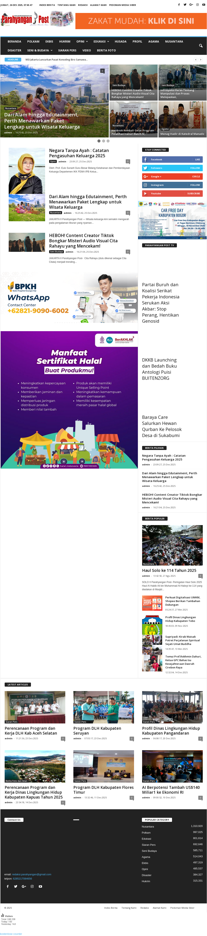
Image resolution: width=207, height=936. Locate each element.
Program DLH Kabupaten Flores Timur (103, 790)
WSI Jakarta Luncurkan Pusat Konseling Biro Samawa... (57, 59)
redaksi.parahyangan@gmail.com (31, 874)
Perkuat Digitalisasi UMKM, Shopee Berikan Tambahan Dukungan (182, 601)
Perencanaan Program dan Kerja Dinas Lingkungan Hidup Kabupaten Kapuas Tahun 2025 (34, 792)
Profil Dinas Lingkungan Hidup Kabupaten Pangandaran (171, 731)
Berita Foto (106, 50)
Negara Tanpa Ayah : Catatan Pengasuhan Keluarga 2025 (79, 153)
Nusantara (174, 41)
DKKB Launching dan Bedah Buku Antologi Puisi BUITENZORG (159, 369)
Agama (153, 41)
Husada (121, 41)
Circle (196, 176)
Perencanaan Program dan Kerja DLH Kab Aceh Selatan (31, 731)
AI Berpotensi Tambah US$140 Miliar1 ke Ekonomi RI (171, 790)
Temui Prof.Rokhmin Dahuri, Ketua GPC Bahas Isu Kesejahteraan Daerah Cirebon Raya (183, 662)
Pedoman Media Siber (122, 4)
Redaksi (83, 4)
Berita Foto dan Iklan (16, 781)
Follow (195, 167)
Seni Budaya (119, 85)
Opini (53, 161)
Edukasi (146, 838)
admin (8, 132)
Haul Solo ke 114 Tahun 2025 (169, 570)
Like (197, 159)
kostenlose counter (11, 933)
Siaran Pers (67, 50)
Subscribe (193, 193)
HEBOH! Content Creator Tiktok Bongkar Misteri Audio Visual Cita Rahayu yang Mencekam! (83, 241)
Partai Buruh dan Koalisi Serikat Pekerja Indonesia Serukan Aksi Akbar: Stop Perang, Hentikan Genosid (161, 302)
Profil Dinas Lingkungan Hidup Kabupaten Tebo (180, 619)
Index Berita (47, 4)
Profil (137, 41)
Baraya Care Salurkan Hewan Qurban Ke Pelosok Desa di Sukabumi (162, 426)
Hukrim (64, 41)
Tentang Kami (66, 4)
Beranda (14, 41)
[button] (200, 45)
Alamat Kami (98, 4)
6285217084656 (22, 878)
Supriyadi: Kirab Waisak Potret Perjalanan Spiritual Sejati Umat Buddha (182, 640)
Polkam (33, 41)
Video (86, 50)
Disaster (14, 50)
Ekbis (49, 41)
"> (34, 846)
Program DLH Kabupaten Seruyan (97, 731)
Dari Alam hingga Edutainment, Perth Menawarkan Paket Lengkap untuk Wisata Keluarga (88, 202)
